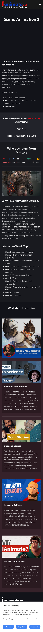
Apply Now (21, 129)
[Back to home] (14, 4)
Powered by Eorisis (33, 619)
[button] (40, 4)
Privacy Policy (8, 619)
